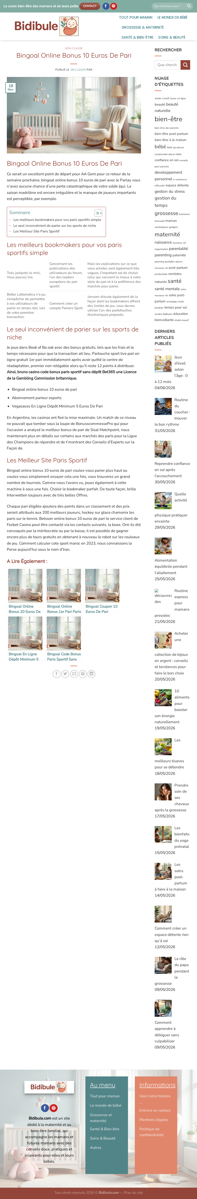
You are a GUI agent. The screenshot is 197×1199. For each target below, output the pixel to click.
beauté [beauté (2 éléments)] (160, 104)
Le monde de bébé (173, 17)
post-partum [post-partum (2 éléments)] (178, 267)
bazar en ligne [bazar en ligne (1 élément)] (178, 98)
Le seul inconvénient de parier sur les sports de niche (54, 225)
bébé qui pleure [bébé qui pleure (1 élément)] (175, 147)
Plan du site (133, 1192)
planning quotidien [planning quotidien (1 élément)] (165, 261)
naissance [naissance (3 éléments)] (163, 242)
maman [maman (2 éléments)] (171, 220)
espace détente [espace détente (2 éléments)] (177, 185)
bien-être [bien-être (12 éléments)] (168, 118)
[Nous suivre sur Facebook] (106, 6)
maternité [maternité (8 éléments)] (167, 234)
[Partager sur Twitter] (65, 674)
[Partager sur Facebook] (57, 674)
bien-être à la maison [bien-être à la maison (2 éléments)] (170, 140)
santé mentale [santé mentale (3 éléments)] (167, 288)
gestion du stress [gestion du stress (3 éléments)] (170, 191)
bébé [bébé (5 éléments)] (160, 146)
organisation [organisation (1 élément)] (161, 249)
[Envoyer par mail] (74, 674)
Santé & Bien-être (137, 37)
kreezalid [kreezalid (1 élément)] (159, 221)
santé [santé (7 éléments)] (175, 281)
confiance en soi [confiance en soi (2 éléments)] (166, 160)
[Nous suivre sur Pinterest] (113, 6)
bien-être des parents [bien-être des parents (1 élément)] (167, 128)
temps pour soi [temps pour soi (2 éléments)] (175, 307)
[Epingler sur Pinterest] (83, 674)
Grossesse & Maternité (143, 27)
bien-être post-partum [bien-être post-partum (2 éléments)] (171, 133)
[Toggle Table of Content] (96, 213)
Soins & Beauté (171, 37)
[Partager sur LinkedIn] (91, 674)
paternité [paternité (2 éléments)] (179, 255)
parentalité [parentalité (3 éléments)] (178, 248)
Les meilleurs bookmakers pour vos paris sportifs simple (57, 219)
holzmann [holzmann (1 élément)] (184, 214)
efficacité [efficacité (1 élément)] (160, 185)
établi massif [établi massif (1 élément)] (182, 320)
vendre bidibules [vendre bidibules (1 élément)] (163, 314)
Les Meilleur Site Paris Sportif (36, 231)
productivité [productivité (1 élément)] (161, 274)
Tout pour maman (136, 17)
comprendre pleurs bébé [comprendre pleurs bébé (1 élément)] (168, 154)
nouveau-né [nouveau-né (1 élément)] (179, 242)
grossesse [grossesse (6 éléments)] (166, 213)
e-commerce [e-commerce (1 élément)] (180, 179)
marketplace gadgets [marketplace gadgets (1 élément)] (166, 227)
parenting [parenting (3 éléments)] (163, 255)
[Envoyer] (189, 6)
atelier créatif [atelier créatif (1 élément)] (162, 98)
